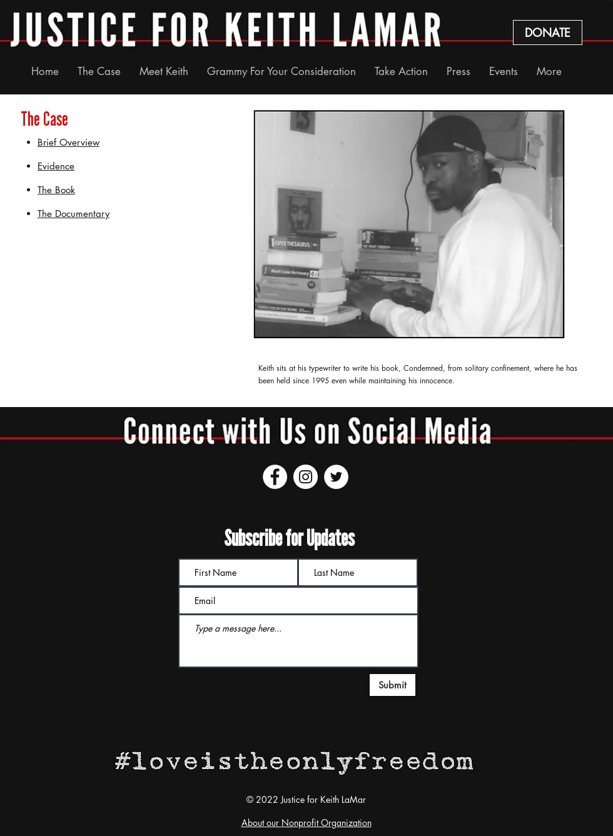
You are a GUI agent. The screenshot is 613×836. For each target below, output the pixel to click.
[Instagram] (305, 477)
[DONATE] (547, 32)
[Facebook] (275, 477)
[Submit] (392, 685)
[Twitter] (336, 477)
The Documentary (73, 213)
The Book (56, 190)
